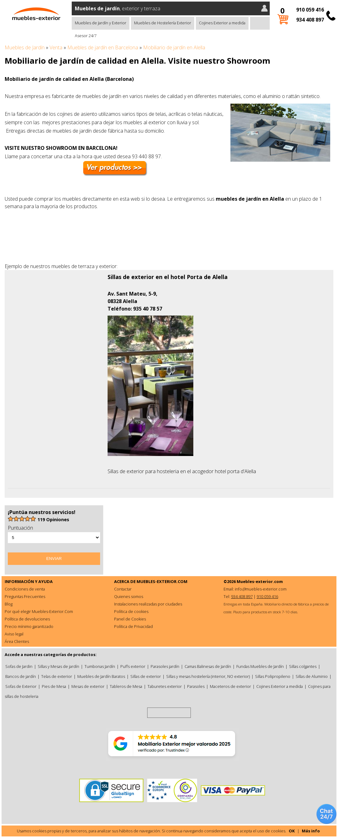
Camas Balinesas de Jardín (208, 666)
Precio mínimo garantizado (29, 626)
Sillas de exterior (145, 676)
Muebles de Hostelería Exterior (162, 23)
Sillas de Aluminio (312, 676)
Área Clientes (17, 641)
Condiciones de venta (25, 589)
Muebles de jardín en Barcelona (102, 47)
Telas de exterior (56, 676)
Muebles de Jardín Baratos (101, 676)
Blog (8, 604)
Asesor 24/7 (85, 35)
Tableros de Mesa (126, 686)
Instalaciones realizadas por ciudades (148, 604)
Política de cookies (131, 611)
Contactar (123, 589)
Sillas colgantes (302, 666)
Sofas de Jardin (18, 666)
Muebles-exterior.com (260, 581)
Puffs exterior (132, 666)
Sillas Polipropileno (272, 676)
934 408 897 (310, 19)
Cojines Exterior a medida (222, 23)
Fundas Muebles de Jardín (260, 666)
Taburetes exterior (164, 686)
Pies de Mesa (54, 686)
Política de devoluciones (27, 619)
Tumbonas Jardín (99, 666)
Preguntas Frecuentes (25, 596)
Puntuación (20, 527)
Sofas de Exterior (20, 686)
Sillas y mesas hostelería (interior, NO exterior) (208, 676)
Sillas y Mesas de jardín (58, 666)
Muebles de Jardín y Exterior (100, 23)
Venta (56, 47)
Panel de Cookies (130, 619)
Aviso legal (14, 634)
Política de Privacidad (133, 626)
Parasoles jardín (165, 666)
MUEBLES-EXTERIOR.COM (162, 581)
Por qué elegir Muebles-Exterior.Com (39, 611)
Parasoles (196, 686)
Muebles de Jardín (25, 47)
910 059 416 (310, 9)
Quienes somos (128, 596)
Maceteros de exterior (230, 686)
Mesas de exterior (87, 686)
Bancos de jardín (20, 676)
